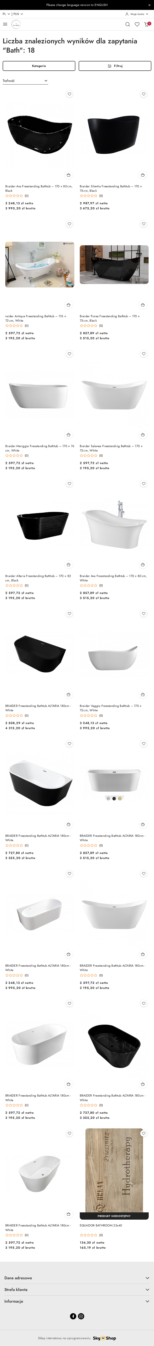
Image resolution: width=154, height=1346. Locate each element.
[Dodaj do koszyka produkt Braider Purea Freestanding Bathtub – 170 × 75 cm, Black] (143, 305)
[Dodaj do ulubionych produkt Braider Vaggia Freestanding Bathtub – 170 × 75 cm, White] (143, 613)
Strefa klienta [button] (77, 1290)
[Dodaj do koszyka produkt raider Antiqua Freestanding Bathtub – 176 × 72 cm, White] (69, 305)
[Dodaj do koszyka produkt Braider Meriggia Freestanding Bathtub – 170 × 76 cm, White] (69, 435)
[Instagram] (81, 1316)
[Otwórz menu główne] (5, 24)
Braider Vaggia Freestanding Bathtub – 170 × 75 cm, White (111, 708)
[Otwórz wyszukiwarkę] (127, 24)
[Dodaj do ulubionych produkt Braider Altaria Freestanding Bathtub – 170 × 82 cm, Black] (69, 483)
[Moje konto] (137, 14)
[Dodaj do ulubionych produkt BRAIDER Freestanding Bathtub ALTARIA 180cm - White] (69, 613)
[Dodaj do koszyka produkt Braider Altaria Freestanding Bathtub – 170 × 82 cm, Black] (69, 564)
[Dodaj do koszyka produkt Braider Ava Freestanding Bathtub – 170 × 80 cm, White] (143, 564)
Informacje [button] (77, 1301)
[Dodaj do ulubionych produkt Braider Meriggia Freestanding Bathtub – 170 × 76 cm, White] (69, 353)
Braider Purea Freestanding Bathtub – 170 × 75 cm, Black (110, 318)
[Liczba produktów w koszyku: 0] (146, 24)
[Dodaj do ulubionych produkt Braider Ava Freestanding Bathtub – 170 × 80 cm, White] (143, 483)
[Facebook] (73, 1316)
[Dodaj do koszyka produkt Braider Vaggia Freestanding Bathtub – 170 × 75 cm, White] (143, 694)
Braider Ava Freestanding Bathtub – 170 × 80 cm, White (113, 578)
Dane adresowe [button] (77, 1278)
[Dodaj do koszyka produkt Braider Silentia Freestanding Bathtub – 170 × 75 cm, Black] (143, 175)
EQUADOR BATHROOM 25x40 (101, 1225)
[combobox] (25, 81)
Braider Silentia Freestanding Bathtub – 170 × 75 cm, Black (111, 188)
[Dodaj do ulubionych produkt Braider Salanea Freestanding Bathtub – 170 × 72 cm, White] (143, 353)
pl (6, 14)
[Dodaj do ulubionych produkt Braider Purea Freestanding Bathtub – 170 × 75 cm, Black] (143, 224)
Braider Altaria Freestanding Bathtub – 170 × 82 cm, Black (38, 578)
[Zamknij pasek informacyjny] (149, 5)
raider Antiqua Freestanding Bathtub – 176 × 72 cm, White (35, 318)
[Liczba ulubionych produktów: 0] (137, 24)
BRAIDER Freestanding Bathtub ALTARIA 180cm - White (38, 708)
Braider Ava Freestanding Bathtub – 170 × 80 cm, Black (38, 188)
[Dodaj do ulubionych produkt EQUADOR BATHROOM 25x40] (143, 1133)
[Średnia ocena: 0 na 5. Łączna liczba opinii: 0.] (17, 196)
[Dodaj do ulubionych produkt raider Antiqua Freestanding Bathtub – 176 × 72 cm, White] (69, 224)
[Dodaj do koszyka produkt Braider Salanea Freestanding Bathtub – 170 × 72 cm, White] (143, 435)
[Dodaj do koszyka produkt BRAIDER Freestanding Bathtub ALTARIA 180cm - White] (69, 694)
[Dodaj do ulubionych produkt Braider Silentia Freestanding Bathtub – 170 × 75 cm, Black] (143, 94)
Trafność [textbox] (9, 80)
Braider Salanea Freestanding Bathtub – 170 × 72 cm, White (111, 448)
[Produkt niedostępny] (114, 1216)
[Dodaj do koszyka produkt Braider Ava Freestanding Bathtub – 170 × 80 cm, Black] (69, 175)
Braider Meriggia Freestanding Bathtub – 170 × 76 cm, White (39, 448)
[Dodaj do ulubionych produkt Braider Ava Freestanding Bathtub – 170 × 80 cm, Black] (69, 94)
